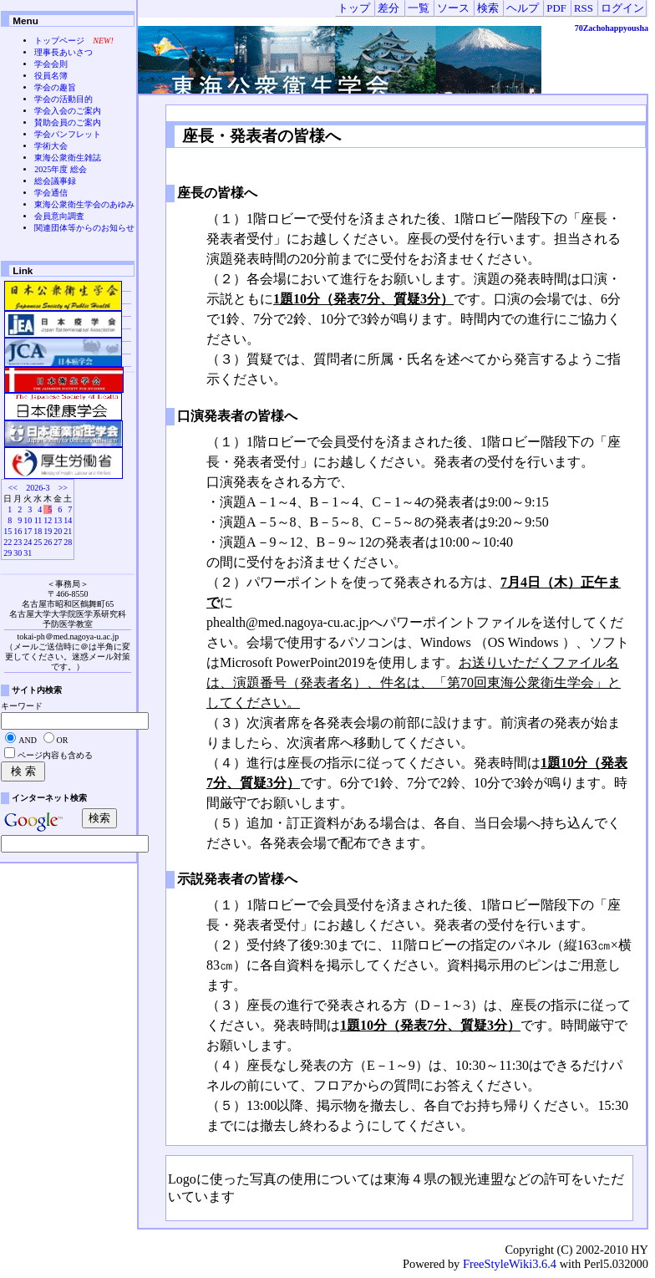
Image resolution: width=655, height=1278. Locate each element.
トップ (354, 8)
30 (17, 553)
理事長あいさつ (63, 52)
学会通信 (51, 192)
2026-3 (37, 487)
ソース (453, 8)
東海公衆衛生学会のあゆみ (84, 204)
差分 (388, 8)
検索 (488, 8)
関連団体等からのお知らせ (84, 227)
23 (17, 542)
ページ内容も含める (55, 755)
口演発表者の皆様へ (237, 416)
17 (27, 531)
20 (57, 531)
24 (27, 542)
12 (47, 520)
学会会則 (51, 64)
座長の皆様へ (217, 193)
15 (7, 531)
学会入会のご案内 (67, 110)
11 (38, 520)
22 (7, 542)
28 (67, 542)
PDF (556, 8)
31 (27, 553)
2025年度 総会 (60, 169)
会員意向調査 (59, 216)
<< (13, 487)
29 (7, 553)
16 (17, 531)
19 (47, 531)
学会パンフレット (67, 134)
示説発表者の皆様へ (237, 879)
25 (37, 542)
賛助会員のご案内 (67, 122)
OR (63, 740)
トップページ (59, 40)
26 (47, 542)
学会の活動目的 (63, 99)
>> (63, 487)
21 (67, 531)
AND (27, 740)
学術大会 (51, 145)
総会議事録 (55, 181)
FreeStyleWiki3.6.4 (509, 1263)
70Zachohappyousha (611, 28)
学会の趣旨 (55, 87)
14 (67, 520)
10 (27, 520)
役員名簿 (51, 75)
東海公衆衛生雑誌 (67, 157)
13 (57, 520)
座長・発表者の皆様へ (259, 136)
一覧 (418, 8)
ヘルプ (522, 8)
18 (37, 531)
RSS (583, 8)
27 (57, 542)
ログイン (622, 8)
